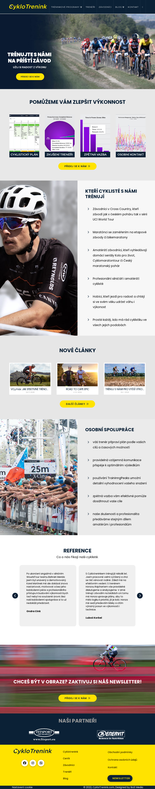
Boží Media (136, 787)
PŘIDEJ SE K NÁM (30, 77)
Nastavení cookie (22, 787)
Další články (77, 404)
